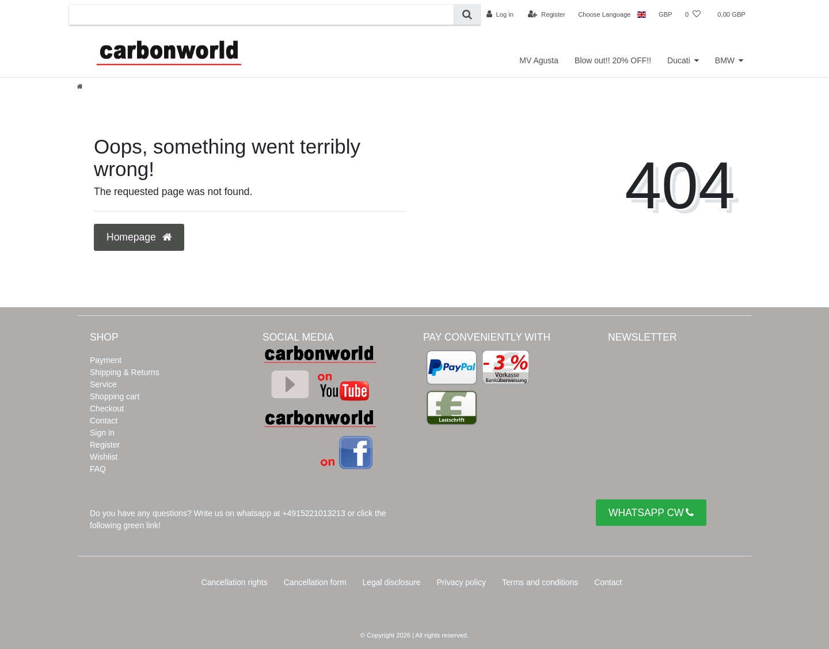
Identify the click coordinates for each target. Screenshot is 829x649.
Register (105, 444)
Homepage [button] (139, 237)
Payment (105, 360)
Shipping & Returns (124, 372)
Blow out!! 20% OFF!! (613, 60)
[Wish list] (693, 14)
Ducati (678, 60)
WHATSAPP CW (651, 513)
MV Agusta (538, 60)
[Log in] (500, 14)
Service (103, 384)
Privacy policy (461, 582)
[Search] (467, 15)
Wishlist (103, 456)
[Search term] (261, 15)
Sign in (102, 432)
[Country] (641, 14)
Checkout (107, 408)
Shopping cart (114, 396)
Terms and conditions (540, 582)
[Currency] (665, 14)
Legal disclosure (391, 582)
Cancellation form (315, 582)
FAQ (98, 469)
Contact (103, 420)
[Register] (547, 14)
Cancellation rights (234, 582)
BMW (725, 60)
